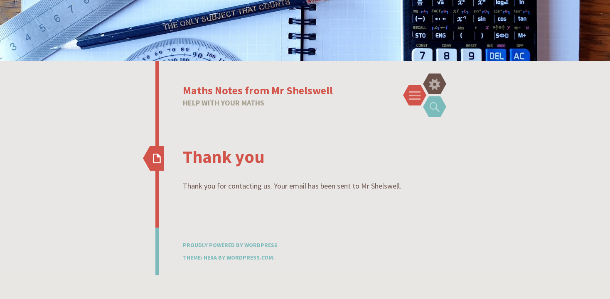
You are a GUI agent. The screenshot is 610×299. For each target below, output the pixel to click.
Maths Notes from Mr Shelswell (258, 90)
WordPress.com (249, 257)
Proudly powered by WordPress (230, 245)
